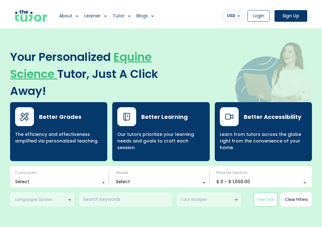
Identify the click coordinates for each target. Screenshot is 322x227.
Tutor (119, 16)
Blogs (142, 16)
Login (258, 16)
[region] (161, 113)
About (65, 16)
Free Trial (265, 199)
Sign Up (290, 16)
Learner (92, 16)
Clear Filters (296, 199)
